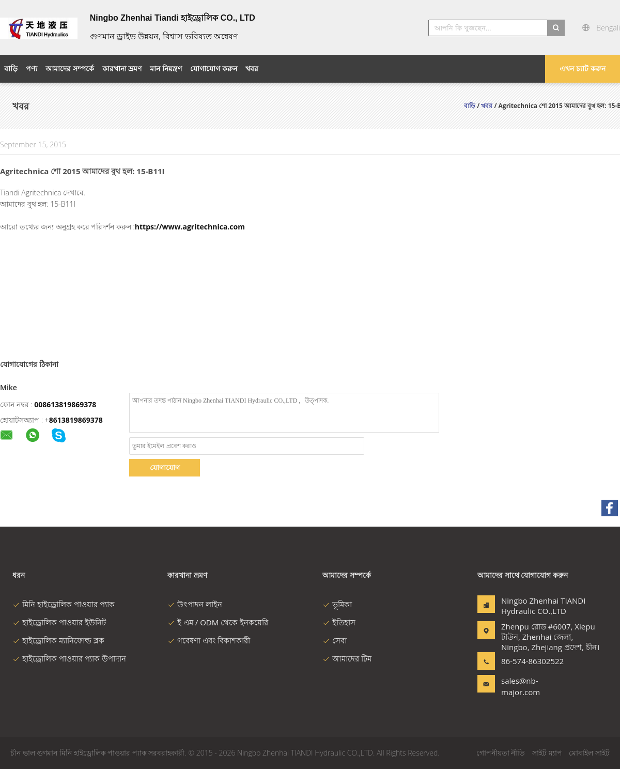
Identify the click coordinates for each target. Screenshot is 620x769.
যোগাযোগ (165, 467)
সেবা (334, 640)
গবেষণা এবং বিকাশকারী (208, 640)
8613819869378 (76, 420)
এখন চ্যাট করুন (582, 68)
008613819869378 (65, 404)
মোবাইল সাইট (589, 753)
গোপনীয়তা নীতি (500, 753)
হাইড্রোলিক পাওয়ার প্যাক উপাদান (69, 658)
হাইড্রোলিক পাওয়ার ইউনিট (59, 622)
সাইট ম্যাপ (547, 753)
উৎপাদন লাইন (194, 604)
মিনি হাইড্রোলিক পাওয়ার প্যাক (63, 604)
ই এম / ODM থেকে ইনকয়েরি (217, 622)
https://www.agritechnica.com (190, 227)
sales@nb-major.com (520, 686)
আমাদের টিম (346, 658)
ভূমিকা (337, 604)
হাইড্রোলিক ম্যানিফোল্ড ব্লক (58, 640)
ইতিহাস (338, 622)
